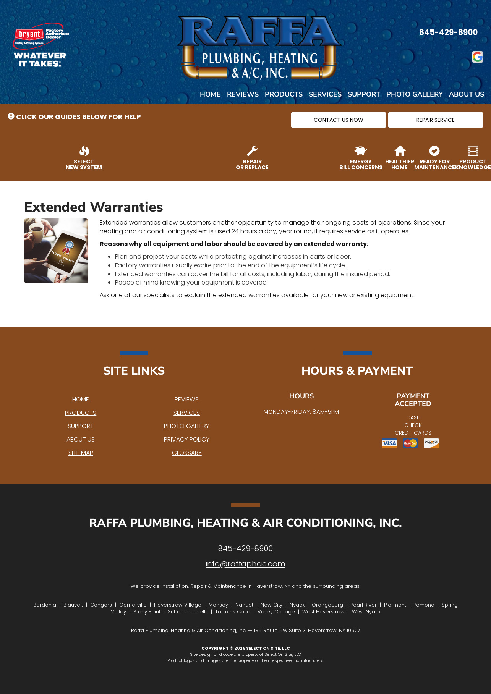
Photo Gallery (414, 94)
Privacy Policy (186, 439)
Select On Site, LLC (268, 648)
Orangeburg (327, 604)
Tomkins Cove (232, 611)
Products (284, 94)
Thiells (200, 611)
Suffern (176, 611)
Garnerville (133, 604)
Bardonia (44, 604)
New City (271, 604)
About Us (466, 94)
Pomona (423, 604)
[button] (338, 120)
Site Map (80, 452)
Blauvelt (73, 604)
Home (210, 94)
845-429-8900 (245, 548)
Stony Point (146, 611)
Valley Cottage (276, 611)
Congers (101, 604)
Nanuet (244, 604)
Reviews (243, 94)
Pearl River (363, 604)
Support (364, 94)
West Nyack (366, 611)
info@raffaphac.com (245, 563)
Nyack (297, 604)
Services (325, 94)
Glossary (187, 452)
